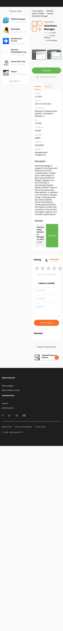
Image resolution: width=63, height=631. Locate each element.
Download (46, 70)
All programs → (15, 81)
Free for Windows (49, 37)
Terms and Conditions (23, 427)
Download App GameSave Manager (40, 233)
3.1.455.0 (50, 33)
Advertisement (7, 408)
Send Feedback (46, 323)
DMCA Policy (7, 427)
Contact (5, 403)
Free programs (38, 11)
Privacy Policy (40, 427)
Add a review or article (10, 390)
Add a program (8, 386)
